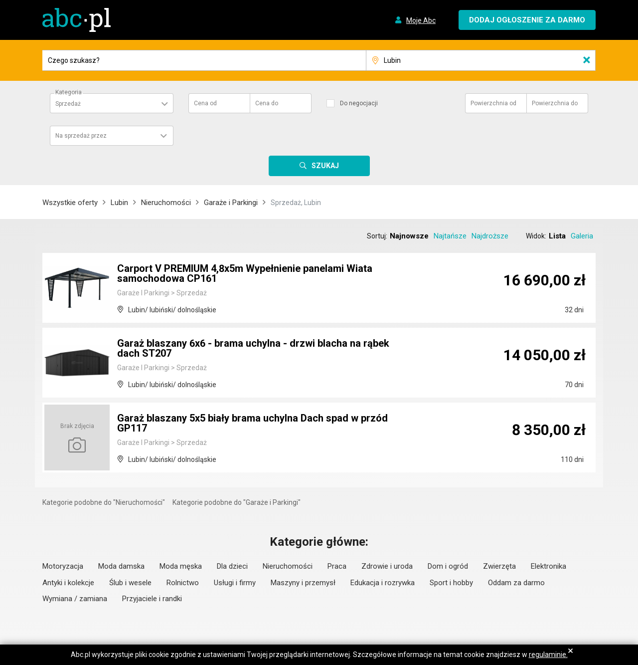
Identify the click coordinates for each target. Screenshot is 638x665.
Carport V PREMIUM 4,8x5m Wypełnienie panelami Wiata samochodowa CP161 (244, 273)
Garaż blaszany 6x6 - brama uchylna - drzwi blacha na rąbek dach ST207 (253, 348)
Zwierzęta (499, 566)
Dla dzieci (232, 566)
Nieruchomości (166, 202)
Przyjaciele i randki (152, 598)
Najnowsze (409, 235)
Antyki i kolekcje (68, 582)
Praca (336, 566)
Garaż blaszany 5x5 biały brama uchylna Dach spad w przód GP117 (252, 423)
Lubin (119, 202)
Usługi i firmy (235, 582)
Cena (205, 103)
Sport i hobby (451, 582)
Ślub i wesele (130, 582)
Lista (557, 235)
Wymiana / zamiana (74, 598)
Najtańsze (450, 235)
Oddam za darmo (516, 582)
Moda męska (181, 566)
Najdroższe (490, 235)
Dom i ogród (448, 566)
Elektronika (548, 566)
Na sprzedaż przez (81, 135)
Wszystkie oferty (70, 202)
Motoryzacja (62, 566)
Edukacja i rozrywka (382, 582)
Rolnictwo (182, 582)
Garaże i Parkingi (231, 202)
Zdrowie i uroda (387, 566)
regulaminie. (548, 655)
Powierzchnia (493, 103)
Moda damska (121, 566)
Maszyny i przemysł (303, 582)
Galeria (582, 235)
